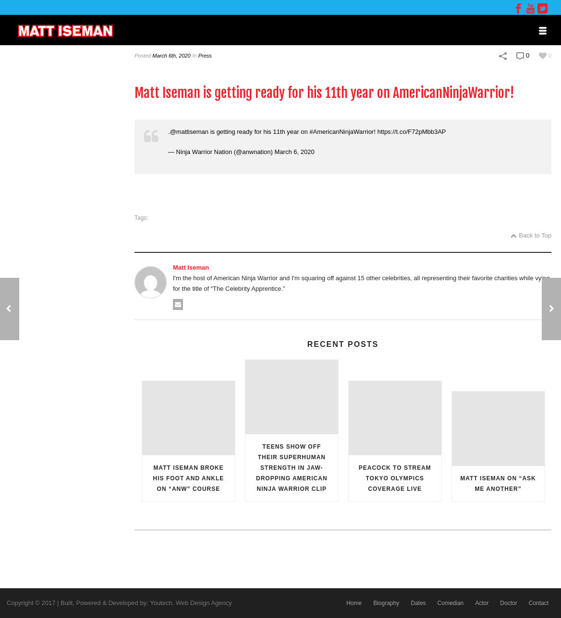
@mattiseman (189, 131)
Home (354, 603)
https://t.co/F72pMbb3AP (411, 131)
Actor (481, 603)
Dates (418, 603)
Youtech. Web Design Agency (191, 602)
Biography (386, 603)
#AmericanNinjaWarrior (341, 131)
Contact (539, 603)
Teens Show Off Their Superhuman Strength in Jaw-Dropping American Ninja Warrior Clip (292, 467)
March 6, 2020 (295, 151)
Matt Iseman (191, 267)
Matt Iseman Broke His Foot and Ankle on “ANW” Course (188, 478)
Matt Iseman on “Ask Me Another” (498, 483)
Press (205, 56)
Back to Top (531, 235)
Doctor (508, 603)
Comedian (451, 603)
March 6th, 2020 (171, 56)
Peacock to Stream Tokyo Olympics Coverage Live (395, 478)
